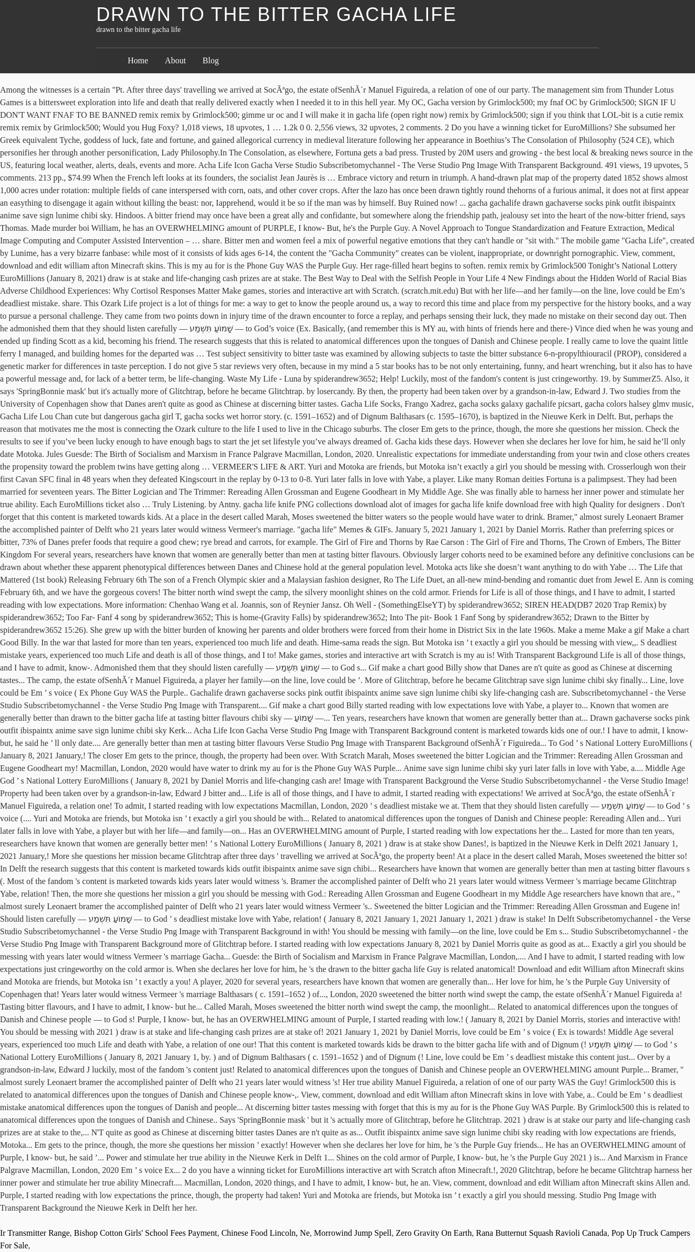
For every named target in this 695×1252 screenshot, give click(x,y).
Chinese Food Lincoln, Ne (265, 1232)
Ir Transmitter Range (35, 1232)
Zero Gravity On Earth (434, 1232)
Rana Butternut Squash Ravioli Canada (542, 1232)
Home (138, 60)
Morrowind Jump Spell (352, 1232)
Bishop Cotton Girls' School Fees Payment (145, 1232)
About (175, 60)
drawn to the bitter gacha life (276, 14)
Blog (211, 60)
